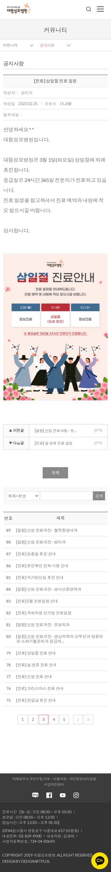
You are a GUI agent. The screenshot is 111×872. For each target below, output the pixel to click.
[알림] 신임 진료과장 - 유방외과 (42, 624)
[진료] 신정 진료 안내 (34, 676)
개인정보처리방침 (82, 779)
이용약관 (59, 779)
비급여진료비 (54, 784)
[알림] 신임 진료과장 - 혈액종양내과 (46, 530)
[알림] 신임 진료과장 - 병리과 (41, 542)
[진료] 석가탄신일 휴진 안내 (40, 577)
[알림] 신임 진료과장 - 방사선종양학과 (48, 589)
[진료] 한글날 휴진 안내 (36, 700)
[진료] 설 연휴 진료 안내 (36, 664)
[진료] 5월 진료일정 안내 (37, 601)
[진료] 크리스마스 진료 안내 (40, 688)
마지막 (88, 719)
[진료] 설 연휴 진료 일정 (54, 443)
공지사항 (47, 45)
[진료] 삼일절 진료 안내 (36, 653)
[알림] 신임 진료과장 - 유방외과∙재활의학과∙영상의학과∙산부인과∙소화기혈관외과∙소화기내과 (58, 430)
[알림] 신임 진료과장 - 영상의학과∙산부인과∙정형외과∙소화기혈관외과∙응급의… (59, 639)
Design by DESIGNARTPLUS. (26, 861)
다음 (78, 719)
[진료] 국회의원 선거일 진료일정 (43, 612)
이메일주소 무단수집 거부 (31, 779)
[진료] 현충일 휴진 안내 (36, 553)
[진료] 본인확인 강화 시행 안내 (42, 565)
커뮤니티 (10, 45)
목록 (55, 472)
